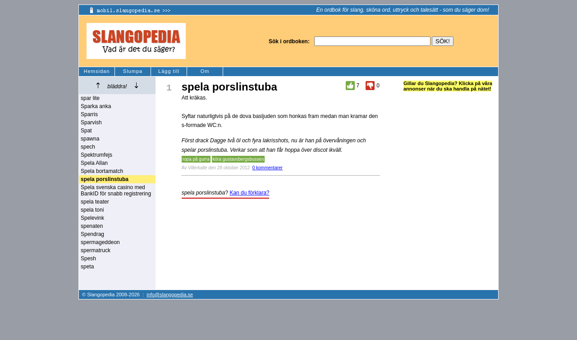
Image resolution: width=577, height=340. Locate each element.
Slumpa (132, 71)
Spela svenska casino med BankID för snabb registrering (116, 190)
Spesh (88, 258)
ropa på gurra (196, 159)
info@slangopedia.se (170, 294)
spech (88, 147)
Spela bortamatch (102, 171)
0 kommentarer (267, 167)
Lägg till (168, 71)
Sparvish (91, 122)
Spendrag (92, 234)
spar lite (90, 98)
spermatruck (95, 250)
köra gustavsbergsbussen (238, 159)
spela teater (95, 202)
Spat (86, 130)
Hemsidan (97, 71)
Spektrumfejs (96, 155)
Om (205, 71)
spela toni (92, 210)
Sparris (89, 114)
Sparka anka (96, 106)
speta (87, 266)
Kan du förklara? (249, 193)
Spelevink (92, 218)
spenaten (92, 226)
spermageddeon (100, 242)
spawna (90, 139)
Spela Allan (94, 163)
